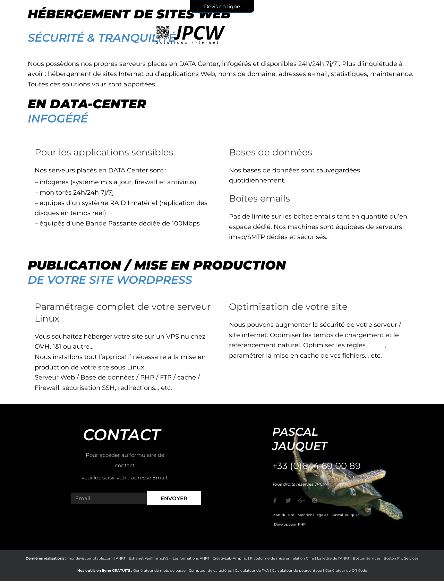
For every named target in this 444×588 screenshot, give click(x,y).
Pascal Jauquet (345, 515)
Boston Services (367, 558)
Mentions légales (313, 515)
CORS (376, 345)
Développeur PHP (290, 524)
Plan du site (283, 515)
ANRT (121, 558)
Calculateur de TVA (252, 570)
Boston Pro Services (401, 558)
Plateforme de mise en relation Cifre (282, 558)
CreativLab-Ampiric (230, 558)
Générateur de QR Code (346, 570)
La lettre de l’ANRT (333, 558)
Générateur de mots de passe (159, 570)
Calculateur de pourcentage (297, 570)
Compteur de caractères (210, 570)
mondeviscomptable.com (90, 558)
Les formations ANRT (191, 558)
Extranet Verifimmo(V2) (149, 558)
